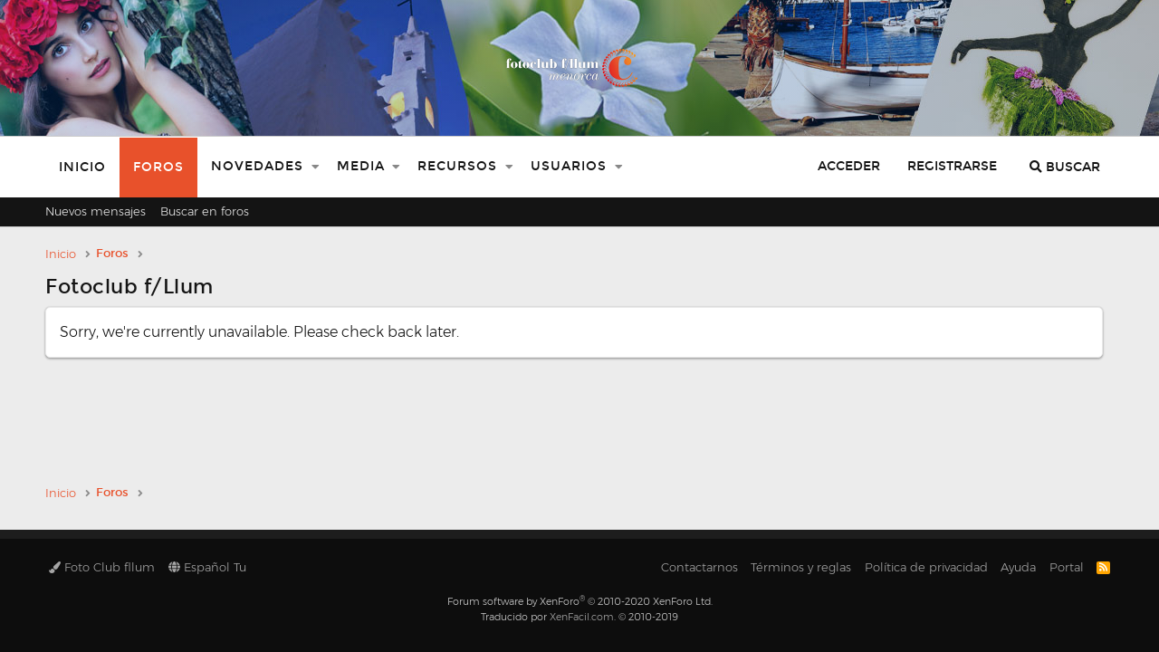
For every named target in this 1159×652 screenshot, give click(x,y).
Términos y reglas (801, 567)
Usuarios (569, 166)
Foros (158, 167)
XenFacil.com (582, 616)
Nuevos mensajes (95, 211)
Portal (1066, 567)
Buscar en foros (204, 211)
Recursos (457, 166)
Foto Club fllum (102, 567)
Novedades (257, 166)
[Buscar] (1065, 167)
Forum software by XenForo (580, 601)
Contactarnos (699, 567)
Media (361, 166)
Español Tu (207, 567)
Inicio (82, 167)
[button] (315, 167)
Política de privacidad (926, 567)
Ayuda (1018, 567)
